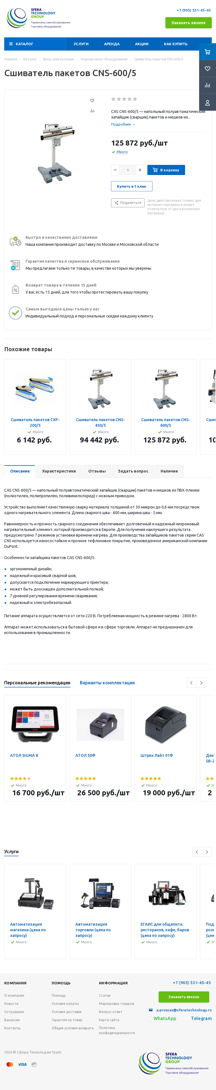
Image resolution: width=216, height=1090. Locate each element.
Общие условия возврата (73, 1028)
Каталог (24, 44)
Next (201, 682)
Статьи (105, 995)
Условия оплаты (65, 1003)
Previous (191, 682)
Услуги (81, 44)
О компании (14, 995)
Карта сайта (109, 1020)
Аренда (112, 44)
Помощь (59, 995)
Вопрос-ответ (110, 1012)
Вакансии (12, 1020)
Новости (11, 1003)
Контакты (12, 1028)
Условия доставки (67, 1012)
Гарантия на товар (67, 1020)
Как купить (176, 44)
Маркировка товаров (116, 1003)
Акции (141, 44)
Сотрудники (14, 1012)
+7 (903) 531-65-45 (194, 10)
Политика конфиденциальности (117, 1030)
